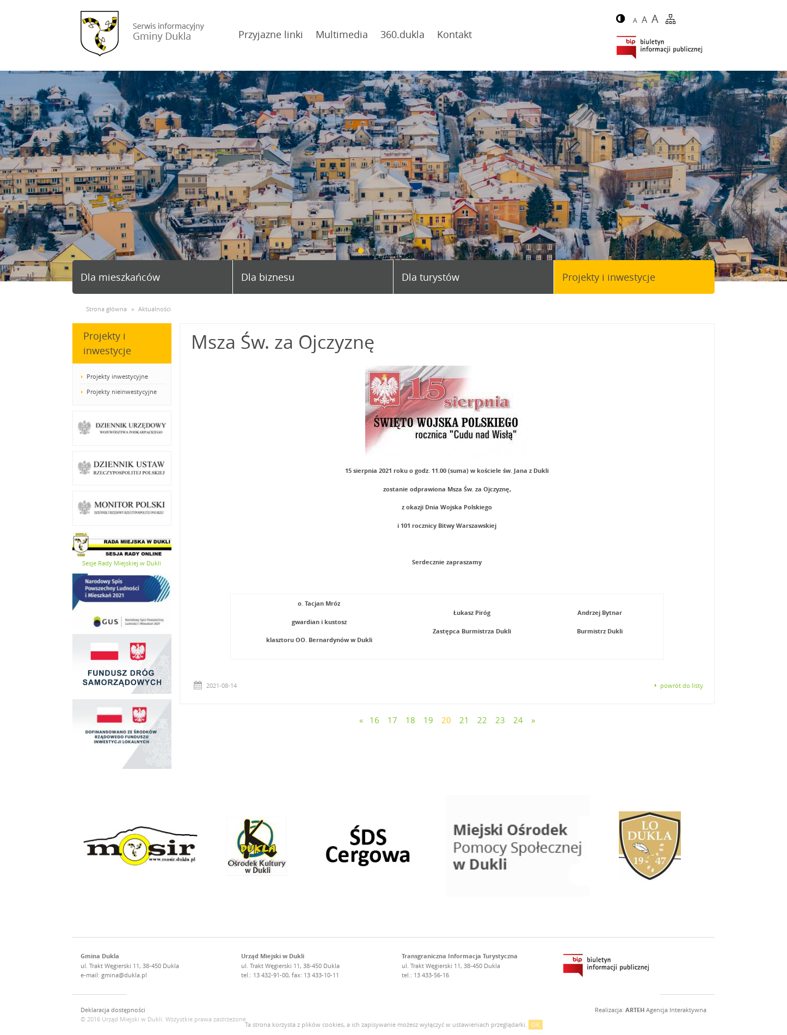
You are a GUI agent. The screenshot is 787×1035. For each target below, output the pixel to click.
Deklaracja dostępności (113, 1010)
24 (518, 719)
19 (428, 719)
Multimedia (342, 34)
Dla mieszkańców (120, 277)
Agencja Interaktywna (665, 1010)
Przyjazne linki (270, 34)
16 (374, 719)
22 (482, 719)
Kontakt (454, 34)
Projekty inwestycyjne (117, 376)
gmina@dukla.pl (124, 975)
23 (500, 719)
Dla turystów (430, 277)
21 (464, 719)
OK (535, 1024)
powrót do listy (681, 685)
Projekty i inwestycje (608, 277)
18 (410, 719)
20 (446, 719)
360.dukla (402, 34)
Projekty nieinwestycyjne (122, 391)
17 (392, 719)
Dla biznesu (267, 277)
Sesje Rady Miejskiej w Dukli (121, 563)
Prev (12, 177)
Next (774, 177)
